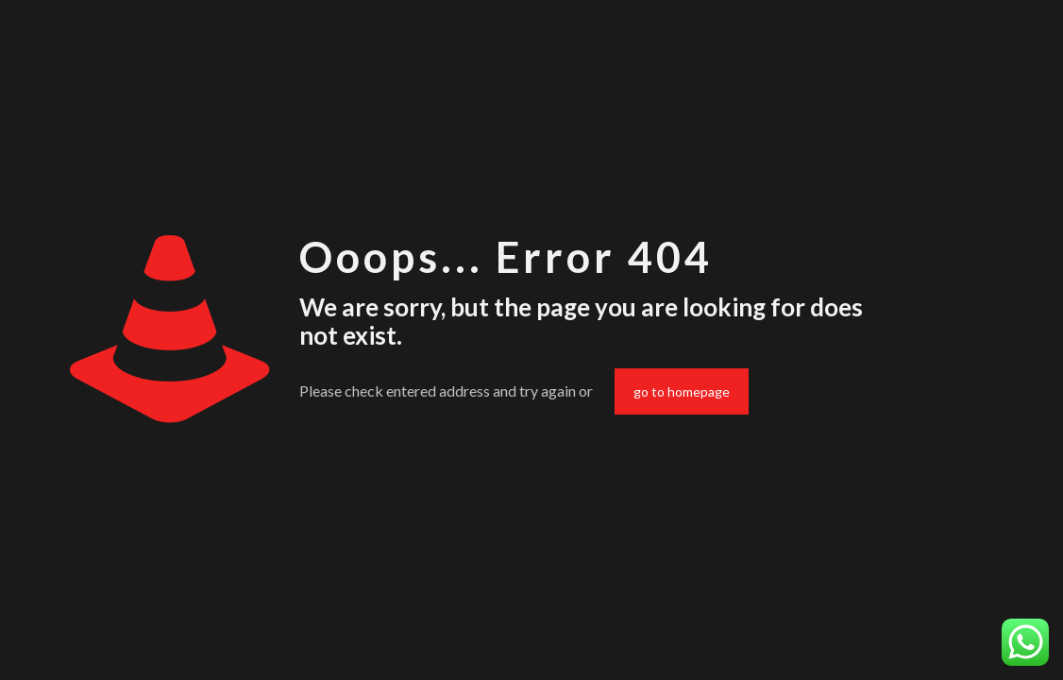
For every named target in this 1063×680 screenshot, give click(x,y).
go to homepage (681, 391)
